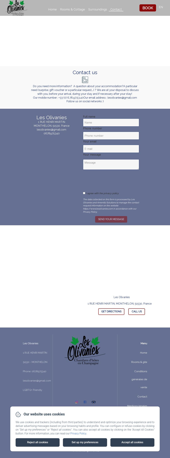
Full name (89, 116)
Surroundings (97, 9)
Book (147, 8)
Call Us (137, 311)
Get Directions (111, 311)
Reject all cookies (37, 442)
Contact (116, 9)
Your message (92, 154)
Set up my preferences (85, 442)
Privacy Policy (78, 433)
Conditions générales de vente (139, 379)
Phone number (92, 128)
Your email (89, 141)
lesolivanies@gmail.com (37, 380)
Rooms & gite (139, 362)
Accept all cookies (132, 442)
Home (52, 9)
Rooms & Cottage (72, 9)
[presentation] (111, 178)
